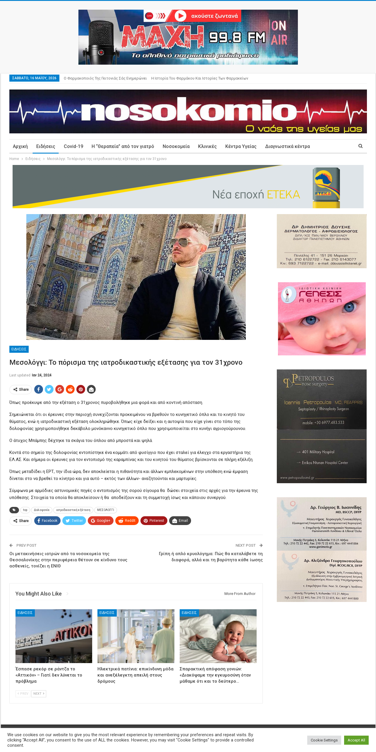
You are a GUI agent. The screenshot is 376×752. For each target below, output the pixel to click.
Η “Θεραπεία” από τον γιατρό (123, 146)
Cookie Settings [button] (324, 740)
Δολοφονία (41, 510)
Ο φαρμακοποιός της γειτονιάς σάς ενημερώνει (105, 78)
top (25, 510)
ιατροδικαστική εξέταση (73, 510)
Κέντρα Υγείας (241, 146)
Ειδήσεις (45, 146)
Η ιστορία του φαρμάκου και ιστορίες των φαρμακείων (199, 78)
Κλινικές (207, 146)
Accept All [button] (356, 740)
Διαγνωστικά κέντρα (287, 146)
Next (38, 694)
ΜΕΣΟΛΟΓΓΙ (105, 510)
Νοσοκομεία (176, 146)
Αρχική (20, 146)
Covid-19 (73, 146)
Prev (23, 694)
